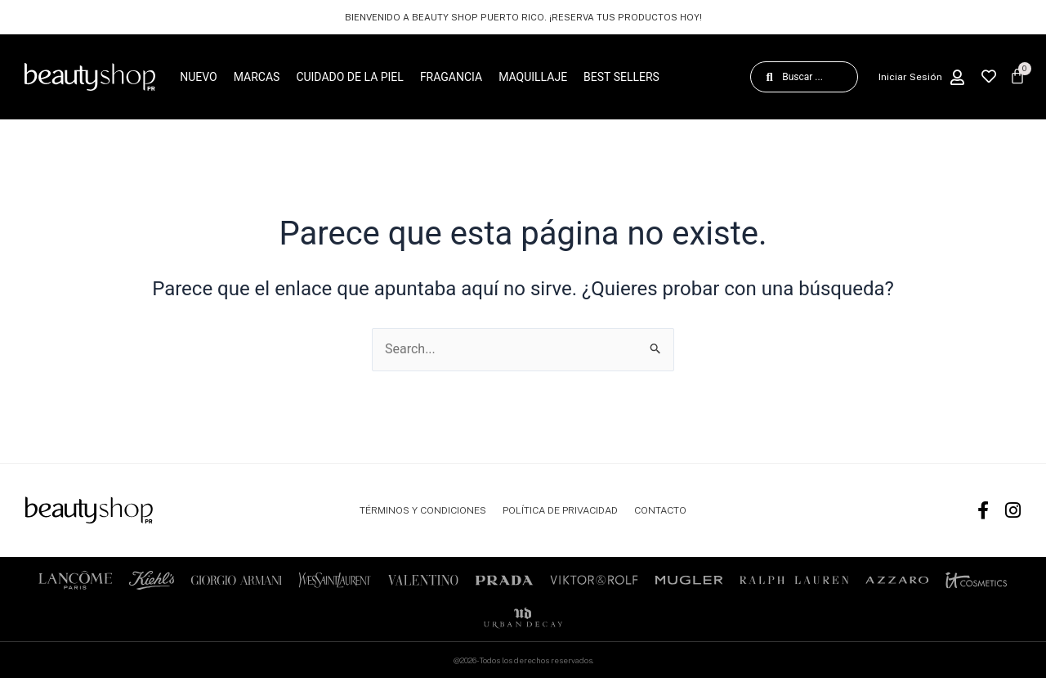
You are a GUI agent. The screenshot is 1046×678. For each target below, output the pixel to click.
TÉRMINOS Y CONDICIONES (423, 510)
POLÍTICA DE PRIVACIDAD (560, 510)
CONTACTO (660, 510)
